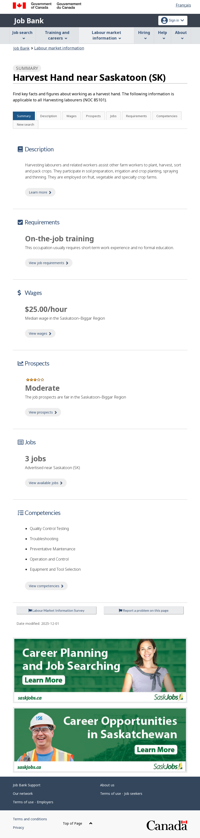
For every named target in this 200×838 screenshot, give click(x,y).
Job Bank (29, 20)
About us (107, 785)
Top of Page (78, 823)
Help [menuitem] (162, 35)
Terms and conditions (30, 819)
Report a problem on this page (143, 610)
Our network (23, 793)
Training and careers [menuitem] (57, 35)
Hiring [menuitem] (144, 35)
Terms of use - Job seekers (121, 793)
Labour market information (59, 48)
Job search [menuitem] (22, 35)
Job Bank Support (26, 785)
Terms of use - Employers (33, 802)
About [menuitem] (181, 35)
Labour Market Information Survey (56, 610)
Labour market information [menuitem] (106, 35)
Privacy (18, 827)
